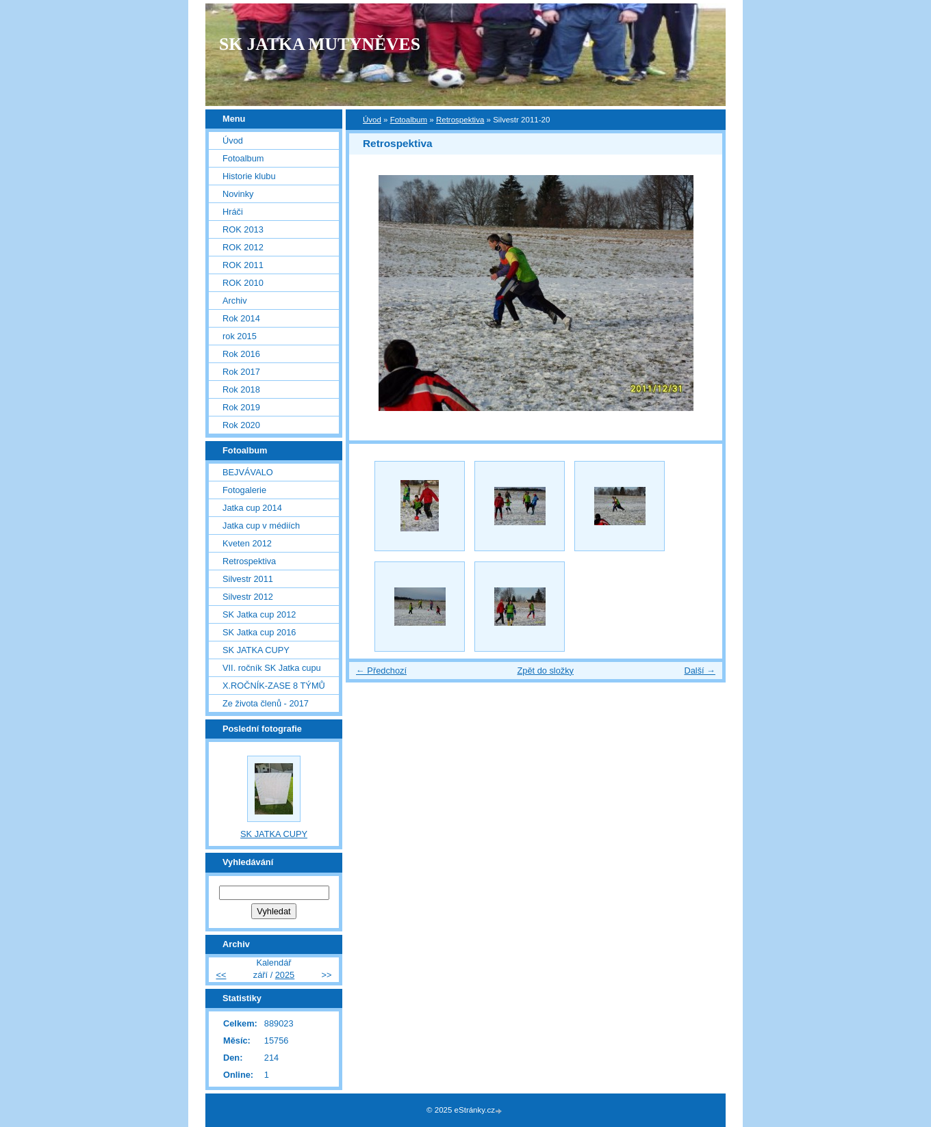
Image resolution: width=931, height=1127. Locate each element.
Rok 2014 (241, 318)
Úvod (372, 120)
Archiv (234, 300)
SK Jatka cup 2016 (259, 632)
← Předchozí (381, 670)
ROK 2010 (243, 283)
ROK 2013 (243, 229)
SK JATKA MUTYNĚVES (319, 44)
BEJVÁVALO (247, 472)
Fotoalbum (408, 120)
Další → (699, 670)
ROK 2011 (243, 265)
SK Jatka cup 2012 (259, 614)
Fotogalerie (244, 490)
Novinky (238, 194)
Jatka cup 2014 (252, 508)
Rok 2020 (241, 425)
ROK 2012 (243, 247)
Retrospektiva (460, 120)
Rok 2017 (241, 372)
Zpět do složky (545, 670)
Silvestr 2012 (247, 597)
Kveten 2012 (247, 543)
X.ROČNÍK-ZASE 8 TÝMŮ (273, 685)
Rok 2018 (241, 389)
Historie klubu (249, 176)
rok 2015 (239, 336)
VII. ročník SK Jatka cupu (271, 668)
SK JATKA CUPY (256, 650)
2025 (284, 975)
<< (221, 975)
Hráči (232, 212)
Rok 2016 (241, 354)
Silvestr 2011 (247, 579)
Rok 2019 (241, 407)
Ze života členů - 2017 (265, 703)
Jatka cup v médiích (261, 525)
